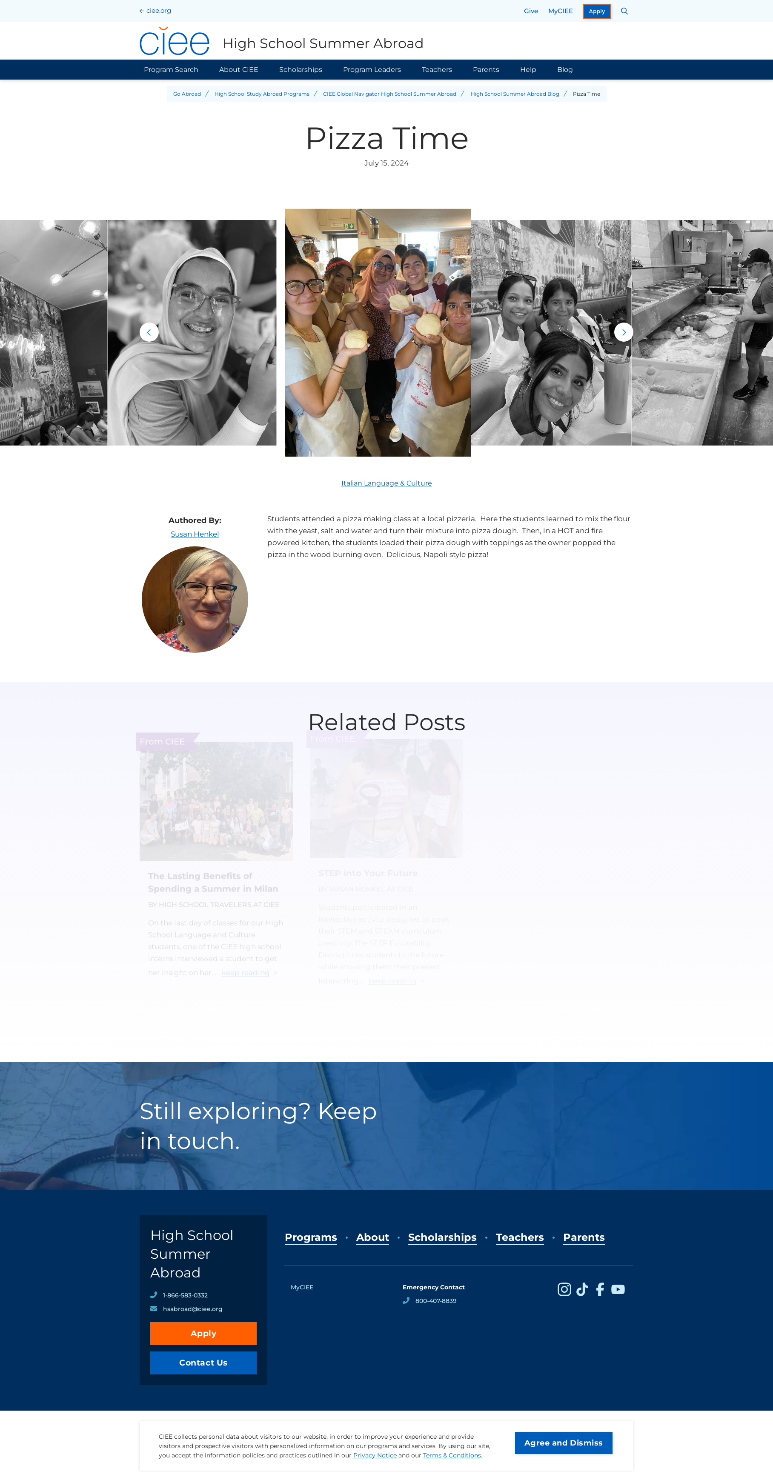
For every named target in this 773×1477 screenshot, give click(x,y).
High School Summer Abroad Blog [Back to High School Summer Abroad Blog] (515, 94)
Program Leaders (372, 70)
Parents (486, 70)
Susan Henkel (195, 534)
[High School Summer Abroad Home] (282, 41)
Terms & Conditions (452, 1455)
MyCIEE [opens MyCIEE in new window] (560, 11)
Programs (311, 1237)
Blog (565, 70)
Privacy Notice (375, 1455)
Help (528, 70)
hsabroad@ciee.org (193, 1309)
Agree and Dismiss (563, 1443)
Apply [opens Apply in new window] (597, 11)
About (372, 1237)
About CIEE (238, 70)
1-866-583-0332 (185, 1295)
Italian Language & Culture (386, 483)
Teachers (437, 70)
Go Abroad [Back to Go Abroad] (187, 94)
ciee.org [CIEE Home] (158, 10)
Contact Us (203, 1363)
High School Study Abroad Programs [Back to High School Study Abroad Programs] (262, 94)
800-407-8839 (436, 1301)
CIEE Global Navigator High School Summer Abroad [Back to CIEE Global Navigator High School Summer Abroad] (389, 94)
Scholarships (300, 70)
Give (531, 11)
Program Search (171, 70)
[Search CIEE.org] (624, 11)
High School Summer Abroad (192, 1254)
